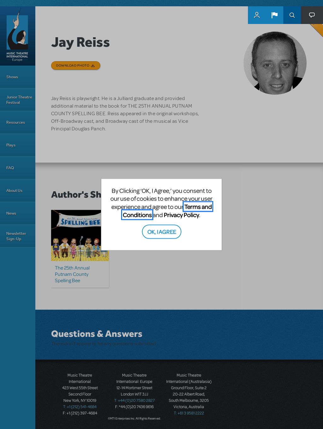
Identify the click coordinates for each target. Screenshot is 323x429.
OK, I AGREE (161, 231)
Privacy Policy (181, 214)
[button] (274, 15)
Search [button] (292, 15)
